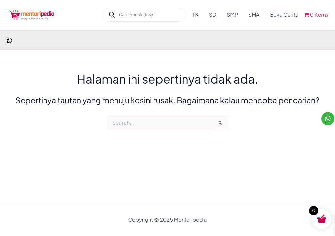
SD (212, 14)
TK (195, 14)
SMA (253, 14)
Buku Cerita (284, 14)
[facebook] (9, 40)
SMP (232, 14)
